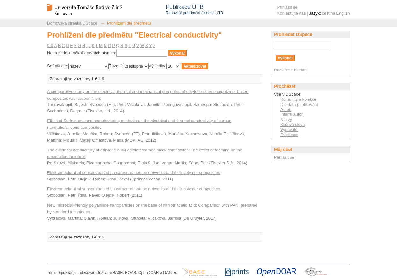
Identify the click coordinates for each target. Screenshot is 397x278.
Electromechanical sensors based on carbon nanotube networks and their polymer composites (133, 172)
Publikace (289, 134)
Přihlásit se (287, 7)
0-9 (50, 45)
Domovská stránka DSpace (72, 23)
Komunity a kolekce (298, 99)
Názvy (286, 119)
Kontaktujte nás (291, 13)
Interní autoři (292, 114)
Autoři (285, 109)
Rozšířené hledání (291, 70)
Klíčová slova (292, 124)
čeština (328, 13)
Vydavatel (289, 129)
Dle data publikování (299, 104)
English (343, 13)
